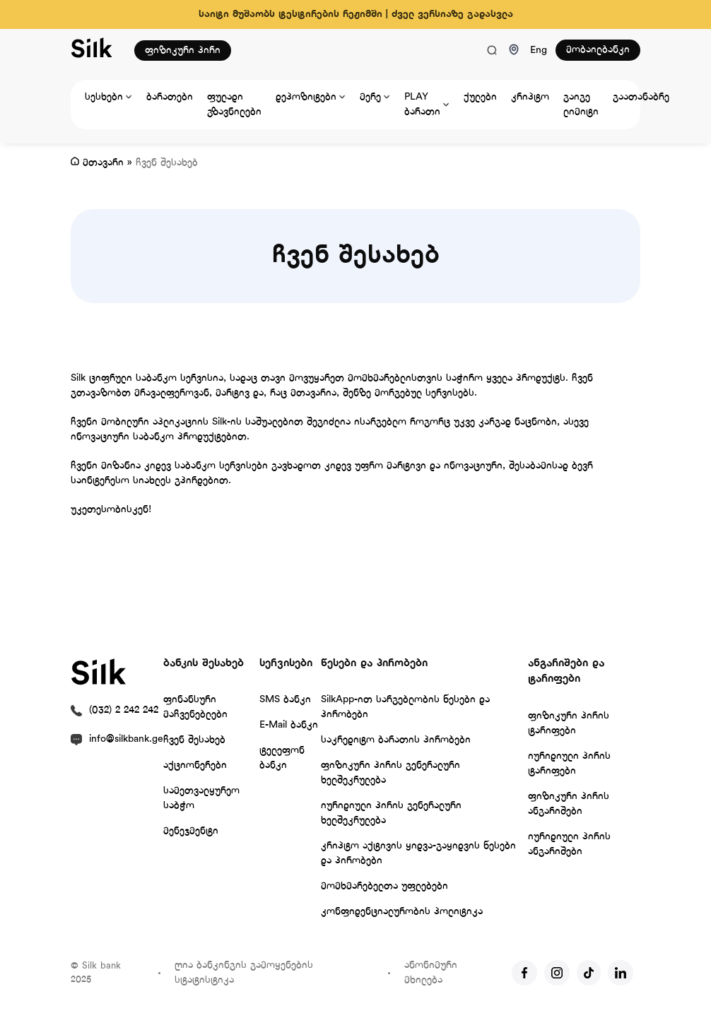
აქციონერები (195, 765)
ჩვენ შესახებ (194, 740)
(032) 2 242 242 (123, 710)
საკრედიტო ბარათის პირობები (396, 740)
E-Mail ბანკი (288, 725)
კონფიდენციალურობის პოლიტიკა (402, 912)
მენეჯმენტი (190, 831)
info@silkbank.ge (126, 739)
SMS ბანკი (285, 700)
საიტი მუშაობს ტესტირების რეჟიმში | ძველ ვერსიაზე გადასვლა (356, 14)
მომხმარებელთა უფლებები (384, 886)
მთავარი (103, 163)
